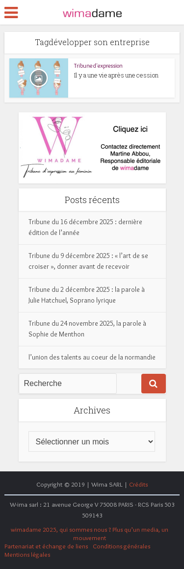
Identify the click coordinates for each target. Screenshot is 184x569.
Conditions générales (121, 546)
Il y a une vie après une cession (116, 75)
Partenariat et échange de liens (46, 546)
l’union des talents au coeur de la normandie (92, 357)
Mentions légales (27, 554)
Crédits (138, 484)
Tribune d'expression (98, 65)
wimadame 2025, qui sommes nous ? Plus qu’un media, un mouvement (89, 533)
